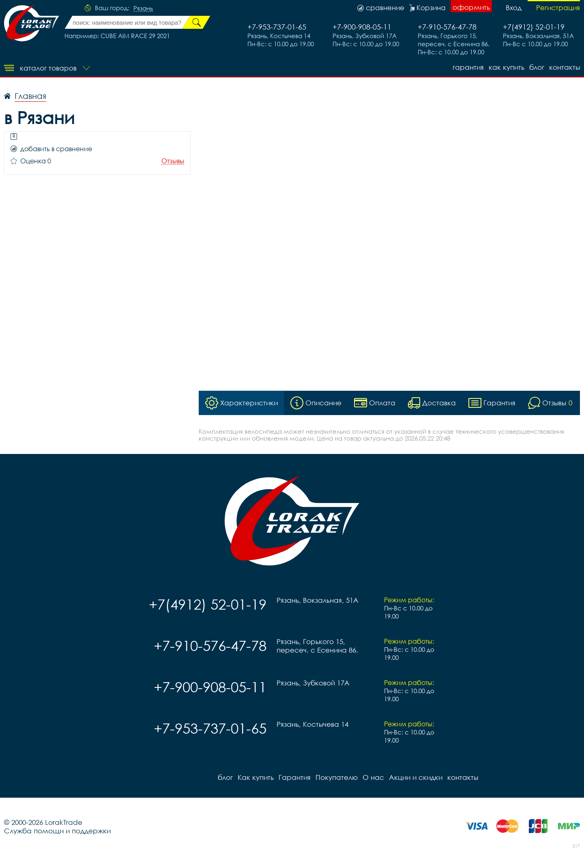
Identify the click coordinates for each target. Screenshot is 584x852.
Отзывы (172, 161)
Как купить (506, 67)
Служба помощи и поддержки (57, 830)
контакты (564, 67)
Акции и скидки (415, 777)
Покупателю (337, 777)
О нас (373, 777)
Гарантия (468, 67)
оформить (471, 7)
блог (536, 67)
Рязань (143, 8)
